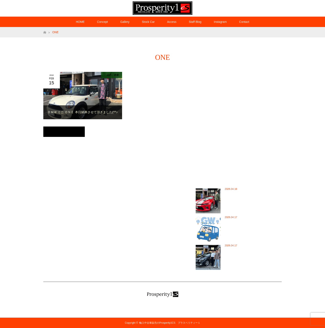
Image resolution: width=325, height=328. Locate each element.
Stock (66, 243)
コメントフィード (139, 201)
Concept (102, 21)
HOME (80, 21)
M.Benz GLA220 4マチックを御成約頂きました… (241, 254)
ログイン (134, 189)
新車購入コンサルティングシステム (83, 267)
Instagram (270, 7)
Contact (244, 21)
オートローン (70, 249)
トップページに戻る (64, 131)
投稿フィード (136, 195)
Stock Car (148, 21)
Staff (65, 237)
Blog (65, 201)
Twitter (256, 7)
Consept (67, 207)
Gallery (124, 21)
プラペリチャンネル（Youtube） (81, 255)
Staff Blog (195, 21)
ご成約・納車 (111, 75)
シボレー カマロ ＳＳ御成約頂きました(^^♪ (240, 198)
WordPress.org (137, 207)
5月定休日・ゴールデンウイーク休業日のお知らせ (241, 229)
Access (171, 21)
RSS (277, 7)
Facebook (263, 7)
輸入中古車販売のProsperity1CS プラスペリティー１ (171, 322)
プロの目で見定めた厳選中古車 (80, 261)
